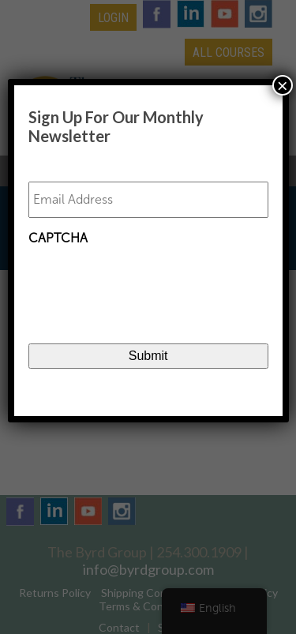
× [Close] (282, 85)
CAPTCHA (58, 238)
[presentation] (148, 284)
